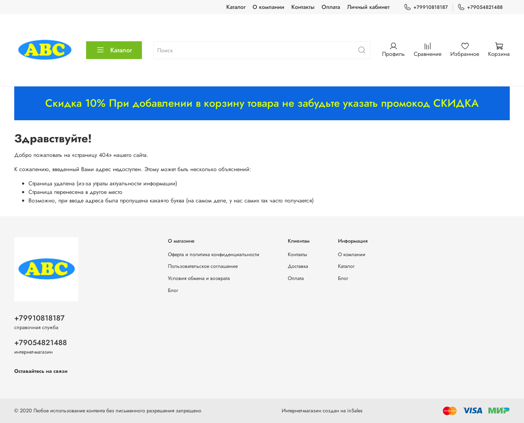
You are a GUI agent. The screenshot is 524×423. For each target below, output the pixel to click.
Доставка (298, 266)
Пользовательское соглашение (203, 266)
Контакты (302, 7)
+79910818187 (426, 7)
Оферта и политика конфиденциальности (213, 254)
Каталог (235, 7)
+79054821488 (480, 7)
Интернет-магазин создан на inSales (322, 410)
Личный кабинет (368, 7)
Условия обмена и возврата (199, 278)
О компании (268, 7)
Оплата (331, 7)
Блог (173, 290)
